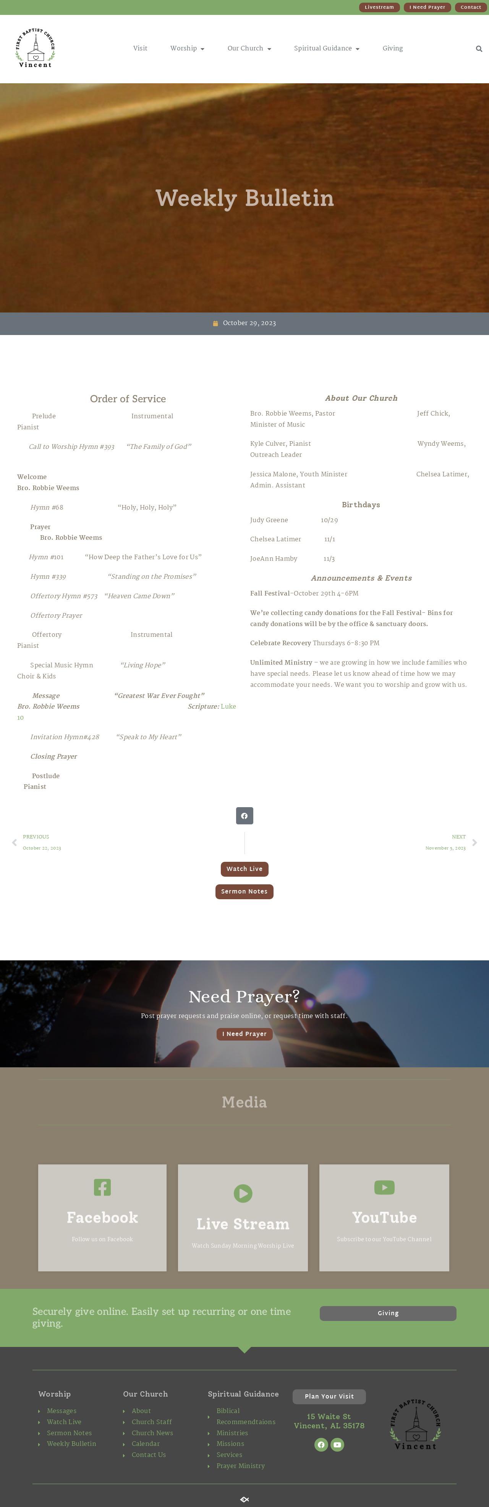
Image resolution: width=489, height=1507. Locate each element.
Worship (187, 49)
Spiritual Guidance (327, 49)
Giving (393, 49)
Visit (140, 49)
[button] (479, 49)
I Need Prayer (244, 1034)
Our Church (249, 49)
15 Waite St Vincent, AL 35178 (329, 1421)
